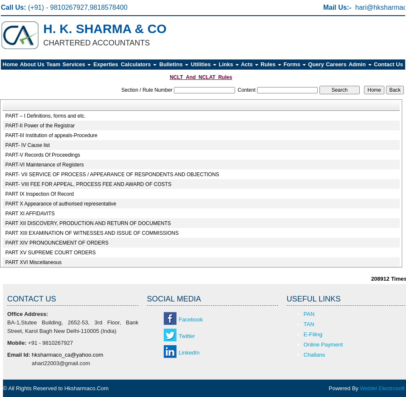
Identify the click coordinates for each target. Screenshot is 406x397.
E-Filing (313, 334)
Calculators (139, 64)
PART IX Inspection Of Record (40, 194)
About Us (32, 64)
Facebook (191, 319)
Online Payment (323, 344)
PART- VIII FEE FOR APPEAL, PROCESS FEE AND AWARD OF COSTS (88, 184)
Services (76, 64)
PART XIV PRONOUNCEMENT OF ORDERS (57, 243)
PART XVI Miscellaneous (34, 262)
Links (228, 64)
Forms (294, 64)
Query (316, 64)
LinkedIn (189, 352)
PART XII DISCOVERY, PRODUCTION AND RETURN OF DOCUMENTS (88, 223)
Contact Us (388, 64)
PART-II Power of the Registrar (40, 126)
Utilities (204, 64)
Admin (360, 64)
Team (53, 64)
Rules (270, 64)
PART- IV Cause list (28, 145)
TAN (309, 324)
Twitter (187, 336)
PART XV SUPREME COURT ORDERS (51, 253)
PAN (309, 314)
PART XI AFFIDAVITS (30, 214)
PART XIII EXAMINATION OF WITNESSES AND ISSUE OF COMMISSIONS (92, 233)
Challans (314, 355)
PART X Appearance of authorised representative (61, 204)
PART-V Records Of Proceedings (43, 155)
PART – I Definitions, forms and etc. (46, 116)
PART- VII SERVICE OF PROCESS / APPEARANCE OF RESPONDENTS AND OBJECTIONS (112, 174)
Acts (250, 64)
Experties (105, 64)
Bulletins (174, 64)
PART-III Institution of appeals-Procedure (52, 135)
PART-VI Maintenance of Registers (45, 165)
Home (10, 64)
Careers (336, 64)
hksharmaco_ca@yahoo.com (68, 355)
